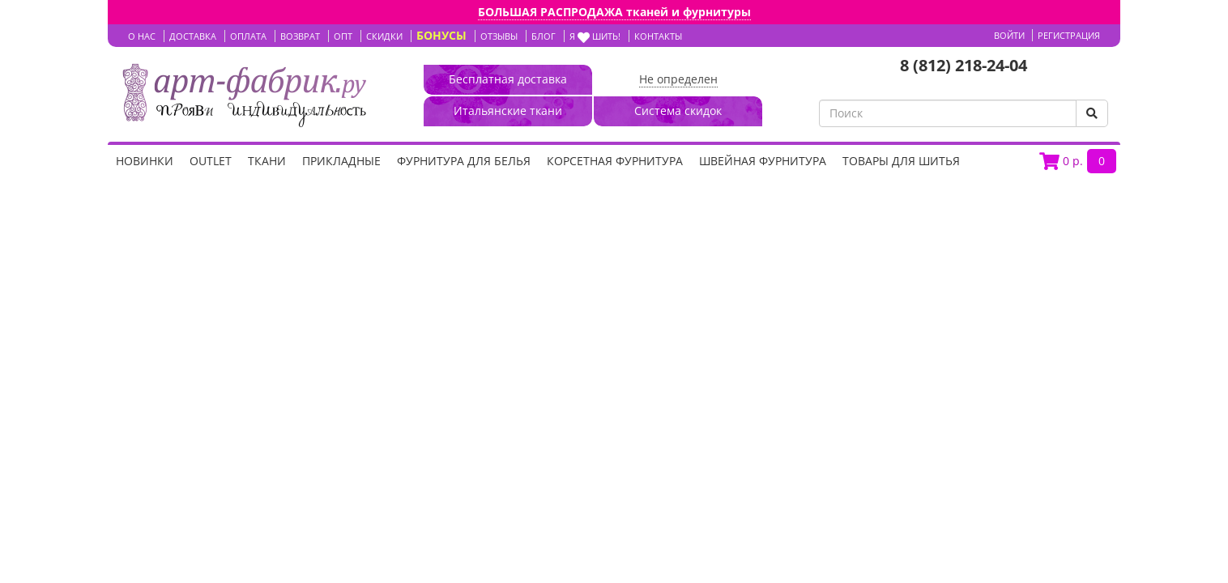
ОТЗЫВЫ (499, 36)
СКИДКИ (384, 36)
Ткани (267, 160)
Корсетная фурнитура (615, 160)
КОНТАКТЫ (658, 36)
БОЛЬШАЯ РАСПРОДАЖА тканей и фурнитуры (614, 11)
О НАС (142, 36)
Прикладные (341, 160)
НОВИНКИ (144, 160)
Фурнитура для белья (464, 160)
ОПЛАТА (248, 36)
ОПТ (343, 36)
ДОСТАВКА (192, 36)
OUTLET (211, 160)
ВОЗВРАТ (300, 36)
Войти (1009, 35)
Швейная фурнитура (762, 160)
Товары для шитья (901, 160)
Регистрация (1069, 35)
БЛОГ (543, 36)
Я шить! (594, 36)
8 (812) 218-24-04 (963, 65)
